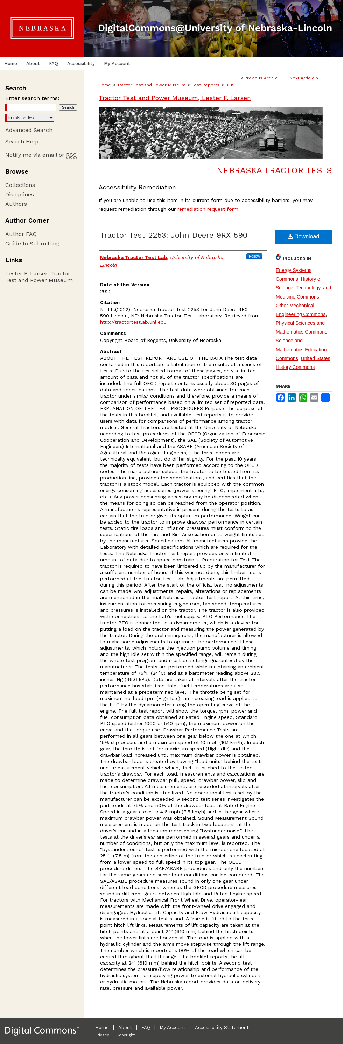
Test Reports (205, 85)
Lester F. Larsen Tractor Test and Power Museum (39, 276)
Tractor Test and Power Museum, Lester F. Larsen (175, 97)
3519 (230, 85)
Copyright (125, 1035)
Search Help (21, 141)
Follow (254, 256)
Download (304, 236)
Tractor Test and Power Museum (151, 85)
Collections (20, 185)
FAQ (145, 1027)
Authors (16, 204)
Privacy (102, 1035)
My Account (173, 1027)
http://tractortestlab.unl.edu (133, 322)
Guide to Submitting (32, 243)
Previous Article (261, 78)
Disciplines (19, 194)
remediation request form (207, 209)
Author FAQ (21, 234)
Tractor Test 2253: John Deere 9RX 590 (173, 235)
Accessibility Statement (222, 1027)
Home (105, 85)
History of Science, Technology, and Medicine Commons (303, 287)
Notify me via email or (41, 155)
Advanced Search (28, 130)
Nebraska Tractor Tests (274, 170)
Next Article (302, 78)
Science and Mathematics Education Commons (301, 349)
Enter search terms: (32, 98)
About (125, 1027)
